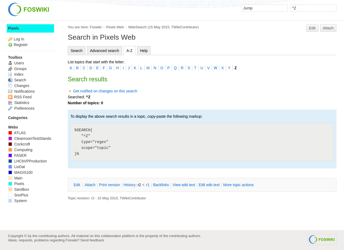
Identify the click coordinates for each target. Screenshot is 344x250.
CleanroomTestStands (29, 138)
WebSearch (137, 27)
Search (77, 50)
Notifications (21, 91)
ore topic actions (238, 185)
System (17, 201)
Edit (312, 28)
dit (77, 185)
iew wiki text (184, 185)
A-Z (130, 50)
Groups (17, 69)
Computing (20, 150)
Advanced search (104, 50)
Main (15, 178)
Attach (328, 28)
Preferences (21, 108)
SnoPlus (18, 195)
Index (15, 74)
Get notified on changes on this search (105, 91)
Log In (19, 39)
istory (129, 185)
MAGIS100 (20, 172)
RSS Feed (19, 97)
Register (21, 45)
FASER (17, 155)
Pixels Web (115, 27)
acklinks (161, 185)
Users (16, 63)
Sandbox (18, 189)
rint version (109, 185)
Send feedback (92, 240)
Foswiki (96, 27)
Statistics (18, 102)
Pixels (13, 28)
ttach (90, 185)
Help (144, 50)
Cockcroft (19, 144)
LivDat (16, 167)
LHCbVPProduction (27, 161)
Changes (18, 86)
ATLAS (17, 133)
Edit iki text (209, 185)
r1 (147, 185)
